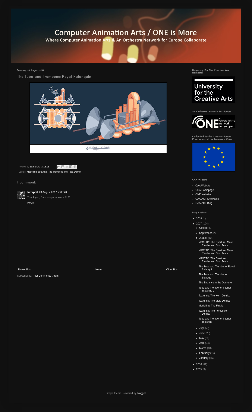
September (205, 233)
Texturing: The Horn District (214, 295)
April (202, 343)
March (203, 348)
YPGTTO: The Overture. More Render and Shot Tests (216, 244)
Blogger (141, 393)
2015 (199, 369)
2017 (199, 223)
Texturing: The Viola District (214, 300)
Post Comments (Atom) (46, 275)
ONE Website (203, 194)
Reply (30, 202)
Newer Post (24, 269)
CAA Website (202, 185)
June (202, 333)
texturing (42, 171)
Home (98, 269)
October (204, 227)
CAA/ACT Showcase (207, 198)
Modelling (32, 171)
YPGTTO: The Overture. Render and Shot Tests (213, 260)
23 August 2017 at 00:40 (53, 192)
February (204, 353)
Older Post (172, 269)
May (202, 338)
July (202, 328)
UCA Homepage (204, 190)
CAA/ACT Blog (203, 203)
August (203, 237)
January (204, 357)
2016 (199, 364)
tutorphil (32, 192)
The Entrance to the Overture (215, 282)
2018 (199, 218)
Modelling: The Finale (211, 305)
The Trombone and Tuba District (64, 171)
